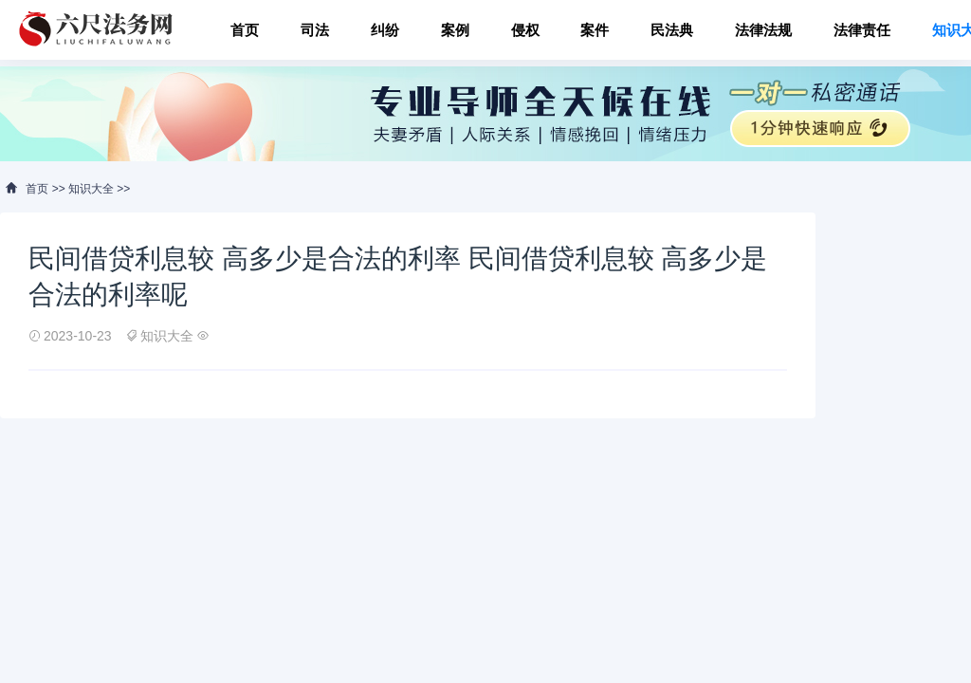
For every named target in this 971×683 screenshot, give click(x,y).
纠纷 (385, 30)
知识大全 (91, 188)
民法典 (671, 30)
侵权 (525, 30)
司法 (315, 30)
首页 (244, 30)
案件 (594, 30)
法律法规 (763, 30)
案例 (455, 30)
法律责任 (862, 30)
